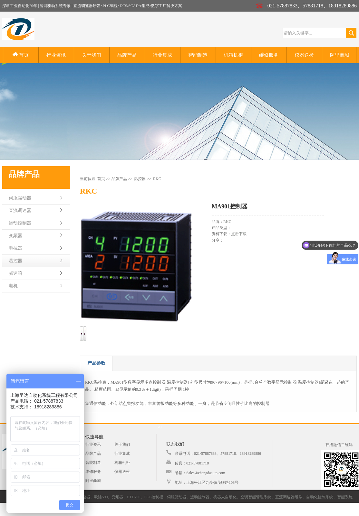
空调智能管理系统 (255, 497)
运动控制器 (20, 223)
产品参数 (96, 363)
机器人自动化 (225, 497)
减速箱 (15, 273)
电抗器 (15, 248)
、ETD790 (131, 497)
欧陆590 (101, 497)
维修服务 (268, 55)
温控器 (15, 260)
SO (159, 427)
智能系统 (345, 497)
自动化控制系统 (319, 497)
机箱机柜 (233, 55)
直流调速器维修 (288, 497)
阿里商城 (339, 55)
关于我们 (91, 55)
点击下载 (239, 234)
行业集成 (162, 55)
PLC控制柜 (153, 497)
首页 (21, 55)
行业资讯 (56, 55)
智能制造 (198, 55)
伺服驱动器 (20, 198)
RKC (157, 179)
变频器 (15, 235)
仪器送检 (304, 55)
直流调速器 (20, 210)
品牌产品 (127, 55)
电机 (13, 285)
